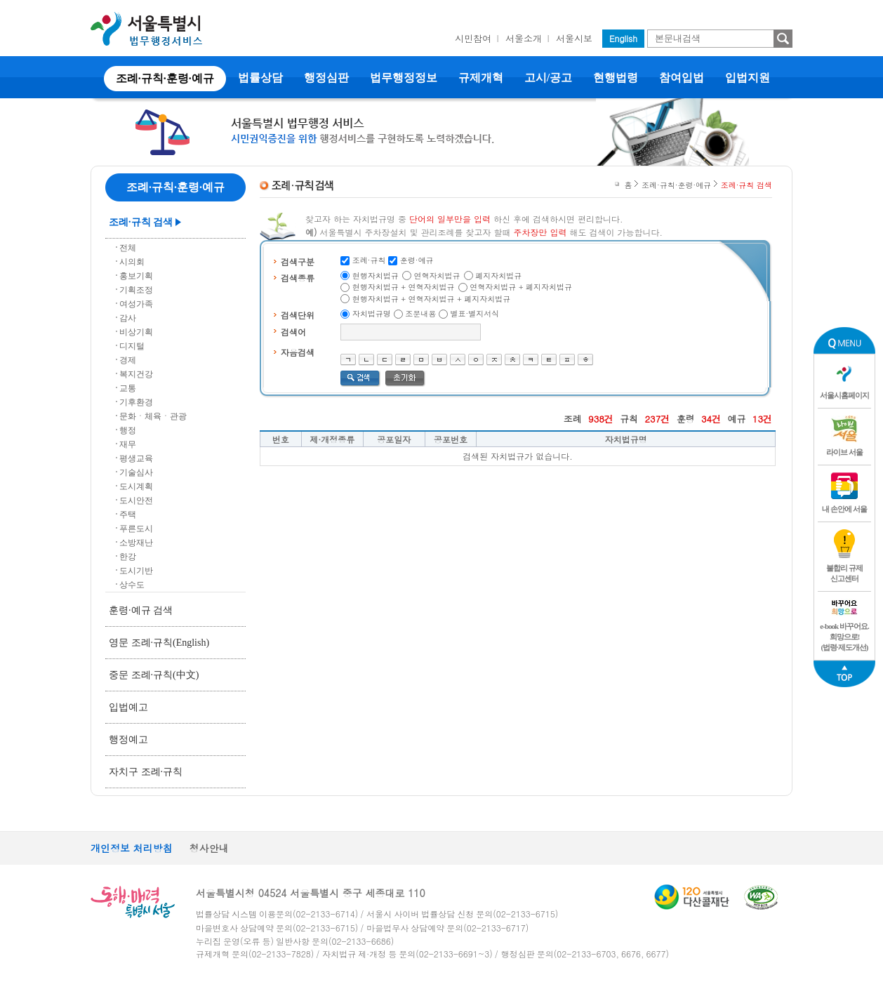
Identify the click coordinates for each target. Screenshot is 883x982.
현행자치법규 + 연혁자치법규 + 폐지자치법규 (431, 298)
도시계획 (136, 486)
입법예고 (128, 707)
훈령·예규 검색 (141, 610)
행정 (127, 430)
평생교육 (136, 458)
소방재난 (136, 543)
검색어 (293, 332)
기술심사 (136, 472)
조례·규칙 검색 (141, 222)
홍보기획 (136, 276)
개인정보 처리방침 (132, 848)
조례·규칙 (369, 260)
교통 (127, 388)
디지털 (132, 346)
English (623, 38)
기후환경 (136, 402)
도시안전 (136, 500)
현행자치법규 (375, 275)
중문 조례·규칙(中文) (154, 675)
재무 (127, 444)
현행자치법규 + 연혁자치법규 (403, 286)
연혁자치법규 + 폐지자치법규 (521, 286)
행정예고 (128, 739)
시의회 (132, 262)
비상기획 (136, 332)
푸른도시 (136, 528)
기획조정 (136, 290)
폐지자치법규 (498, 275)
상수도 (132, 585)
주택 (127, 514)
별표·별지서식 (475, 313)
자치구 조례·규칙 (145, 772)
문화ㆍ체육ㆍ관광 (153, 416)
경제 (127, 360)
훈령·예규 (417, 260)
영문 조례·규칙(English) (159, 642)
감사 (127, 318)
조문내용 (420, 313)
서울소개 (523, 38)
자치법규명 (371, 313)
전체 (127, 248)
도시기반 (136, 571)
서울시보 (574, 38)
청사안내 (209, 848)
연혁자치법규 (437, 275)
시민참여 (473, 38)
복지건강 (136, 374)
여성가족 (136, 304)
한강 (127, 557)
